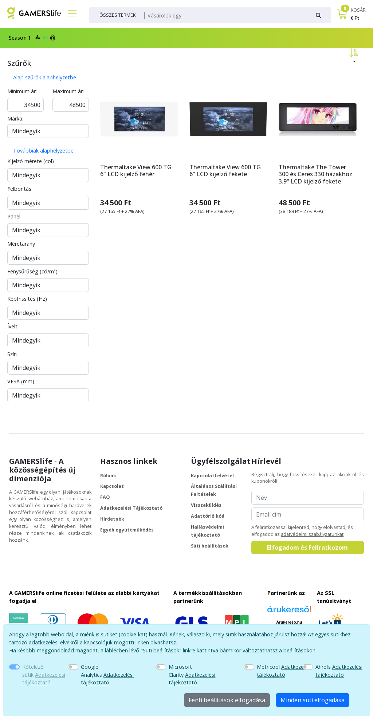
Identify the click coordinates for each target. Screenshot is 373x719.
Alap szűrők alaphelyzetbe (44, 77)
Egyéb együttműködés (127, 530)
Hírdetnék (112, 519)
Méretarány (21, 243)
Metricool (284, 670)
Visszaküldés (206, 505)
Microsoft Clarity (192, 674)
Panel (13, 216)
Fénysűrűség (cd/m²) (32, 271)
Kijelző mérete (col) (30, 161)
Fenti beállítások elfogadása (227, 700)
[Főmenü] (69, 13)
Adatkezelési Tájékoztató (131, 508)
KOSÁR (358, 10)
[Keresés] (226, 16)
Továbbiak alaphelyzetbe (43, 150)
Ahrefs (338, 670)
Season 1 (31, 37)
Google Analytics (107, 674)
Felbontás (19, 188)
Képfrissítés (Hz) (27, 298)
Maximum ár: (68, 91)
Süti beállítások (209, 546)
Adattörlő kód (207, 516)
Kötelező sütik (43, 674)
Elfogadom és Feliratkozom (307, 548)
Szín (12, 354)
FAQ (105, 497)
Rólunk (108, 476)
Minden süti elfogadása (312, 700)
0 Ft (355, 18)
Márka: (15, 118)
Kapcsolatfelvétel (212, 476)
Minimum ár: (22, 91)
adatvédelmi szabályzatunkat (312, 534)
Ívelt (12, 326)
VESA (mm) (20, 381)
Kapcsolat (112, 486)
